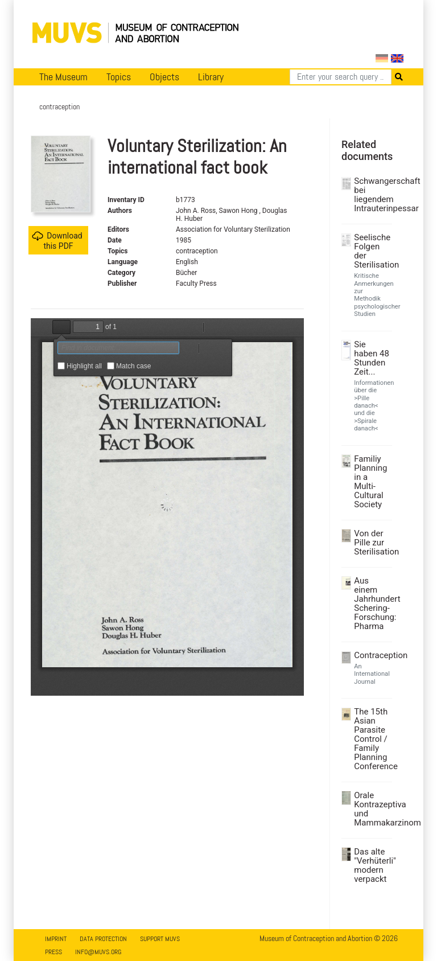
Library (211, 77)
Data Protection (103, 938)
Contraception (371, 655)
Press (53, 951)
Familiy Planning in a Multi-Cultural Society (370, 481)
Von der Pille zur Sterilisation (371, 542)
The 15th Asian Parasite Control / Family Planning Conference (371, 739)
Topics (118, 77)
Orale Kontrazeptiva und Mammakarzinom (371, 809)
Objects (164, 77)
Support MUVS (160, 938)
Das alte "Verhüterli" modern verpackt (371, 865)
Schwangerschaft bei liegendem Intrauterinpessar (371, 194)
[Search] (340, 76)
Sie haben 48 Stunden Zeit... (371, 358)
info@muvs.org (98, 951)
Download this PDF (57, 240)
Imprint (56, 938)
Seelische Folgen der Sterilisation (371, 251)
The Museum (63, 77)
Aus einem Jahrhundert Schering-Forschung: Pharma (371, 603)
